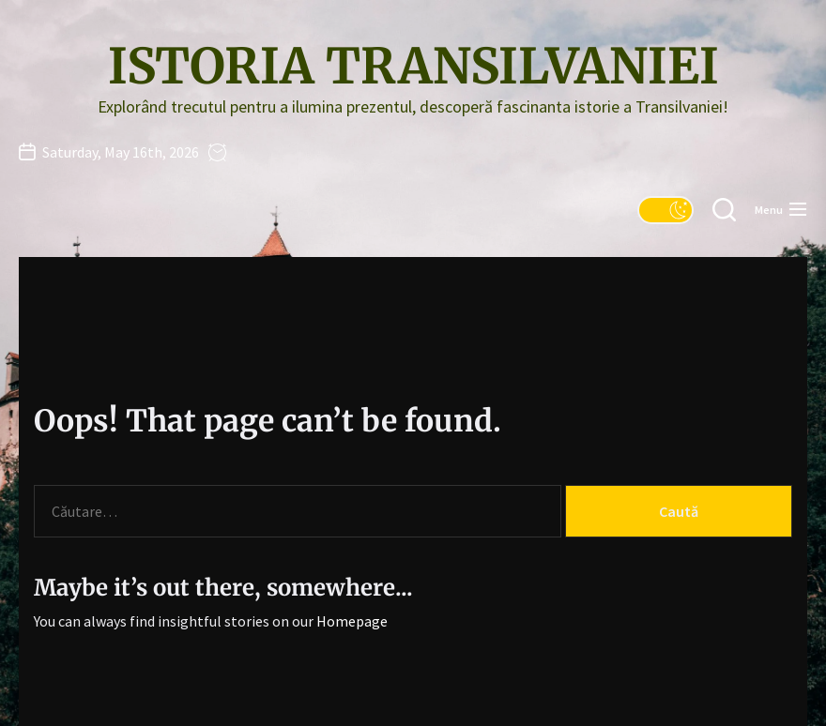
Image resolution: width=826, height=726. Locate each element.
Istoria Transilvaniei (413, 67)
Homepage (352, 621)
